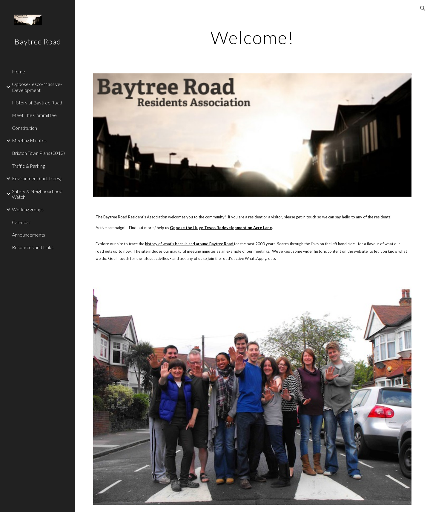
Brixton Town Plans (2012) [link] (38, 153)
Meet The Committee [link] (34, 115)
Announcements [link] (28, 235)
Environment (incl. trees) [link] (37, 178)
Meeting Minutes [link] (29, 140)
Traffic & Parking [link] (28, 166)
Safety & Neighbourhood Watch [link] (37, 194)
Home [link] (18, 71)
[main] (252, 37)
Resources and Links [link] (32, 247)
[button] (423, 8)
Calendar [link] (21, 222)
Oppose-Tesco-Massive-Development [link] (37, 86)
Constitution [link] (24, 128)
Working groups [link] (28, 209)
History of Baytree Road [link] (37, 102)
